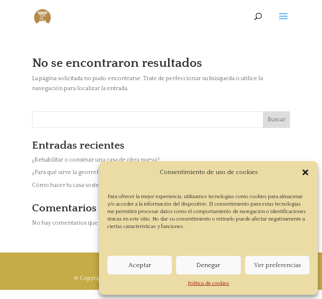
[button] (305, 172)
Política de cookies (208, 283)
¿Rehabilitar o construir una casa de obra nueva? (96, 160)
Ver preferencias (277, 265)
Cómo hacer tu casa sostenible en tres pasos (90, 185)
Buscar (276, 119)
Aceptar (140, 265)
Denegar (208, 265)
